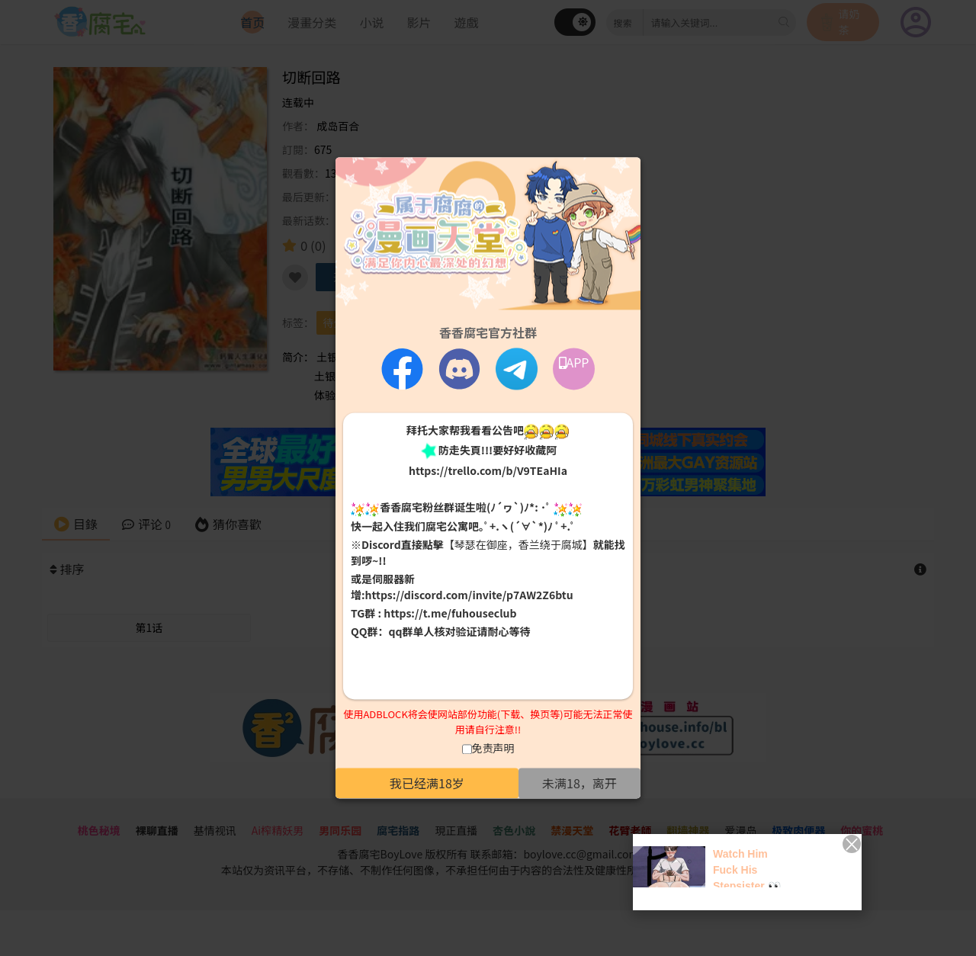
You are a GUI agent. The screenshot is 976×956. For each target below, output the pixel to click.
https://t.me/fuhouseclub (450, 613)
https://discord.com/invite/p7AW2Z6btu (469, 594)
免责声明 (493, 748)
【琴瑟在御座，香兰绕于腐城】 (518, 544)
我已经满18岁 (427, 784)
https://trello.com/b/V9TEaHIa (488, 471)
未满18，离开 (579, 784)
